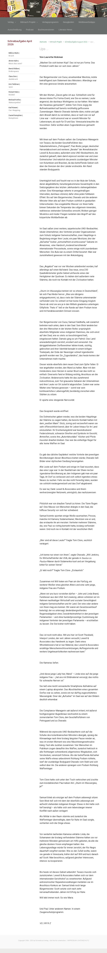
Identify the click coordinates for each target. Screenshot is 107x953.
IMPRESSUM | (72, 940)
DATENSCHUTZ (83, 940)
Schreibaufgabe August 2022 (76, 42)
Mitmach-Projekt (56, 42)
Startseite (43, 42)
